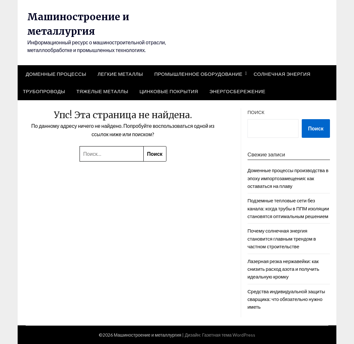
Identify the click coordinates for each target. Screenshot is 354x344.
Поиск (256, 112)
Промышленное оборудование (198, 74)
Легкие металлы (120, 74)
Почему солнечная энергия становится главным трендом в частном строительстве (282, 238)
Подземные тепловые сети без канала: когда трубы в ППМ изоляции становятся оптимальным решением (288, 208)
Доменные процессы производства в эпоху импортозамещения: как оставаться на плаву (288, 178)
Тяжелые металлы (102, 91)
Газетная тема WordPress (228, 335)
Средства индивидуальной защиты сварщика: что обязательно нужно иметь (286, 299)
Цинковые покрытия (168, 91)
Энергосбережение (237, 91)
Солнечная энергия (282, 74)
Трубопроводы (44, 91)
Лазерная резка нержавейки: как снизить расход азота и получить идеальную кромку (283, 269)
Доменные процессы (56, 74)
